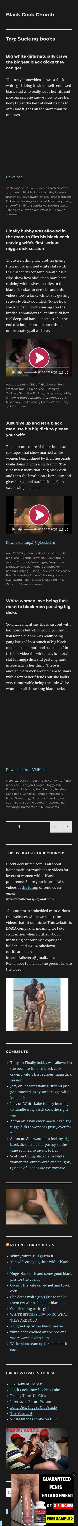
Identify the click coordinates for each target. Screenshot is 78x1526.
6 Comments (50, 807)
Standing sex (55, 798)
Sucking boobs (58, 205)
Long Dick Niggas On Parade (33, 1407)
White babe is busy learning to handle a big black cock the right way (39, 1109)
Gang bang (13, 793)
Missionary (55, 201)
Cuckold (11, 393)
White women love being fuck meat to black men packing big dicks (38, 606)
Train (64, 802)
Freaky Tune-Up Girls (28, 1396)
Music (10, 798)
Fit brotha (12, 201)
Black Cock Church (30, 15)
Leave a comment (33, 584)
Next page (66, 832)
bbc (21, 388)
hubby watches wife (33, 397)
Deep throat (56, 562)
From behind (44, 789)
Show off (11, 205)
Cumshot (23, 562)
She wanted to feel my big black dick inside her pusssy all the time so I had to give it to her (39, 1144)
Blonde (27, 557)
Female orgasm (60, 196)
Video (41, 188)
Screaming (21, 575)
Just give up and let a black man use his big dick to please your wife (37, 429)
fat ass (44, 196)
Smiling (24, 205)
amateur (16, 192)
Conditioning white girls (30, 1309)
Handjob (41, 793)
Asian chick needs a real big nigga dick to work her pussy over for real (40, 1127)
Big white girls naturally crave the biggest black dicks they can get (36, 62)
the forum (30, 887)
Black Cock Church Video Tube (35, 1390)
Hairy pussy (53, 393)
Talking (11, 210)
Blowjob (60, 192)
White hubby (60, 402)
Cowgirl (33, 196)
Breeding (53, 388)
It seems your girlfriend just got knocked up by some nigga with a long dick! (41, 1092)
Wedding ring (53, 579)
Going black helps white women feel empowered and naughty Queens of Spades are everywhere (40, 1162)
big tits (48, 192)
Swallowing (14, 579)
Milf (65, 397)
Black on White (58, 188)
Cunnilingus (38, 562)
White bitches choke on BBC (33, 1419)
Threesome (51, 802)
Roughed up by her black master (36, 1326)
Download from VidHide (26, 770)
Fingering (13, 789)
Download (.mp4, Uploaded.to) (31, 542)
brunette (12, 196)
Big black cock (33, 192)
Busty (23, 196)
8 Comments (18, 406)
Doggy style (14, 566)
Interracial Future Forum (30, 1401)
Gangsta (28, 793)
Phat (25, 402)
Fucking (26, 201)
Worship (45, 210)
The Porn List (21, 1413)
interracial (40, 201)
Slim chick (38, 798)
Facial (27, 566)
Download (14, 177)
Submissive (38, 205)
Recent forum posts (32, 1245)
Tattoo (39, 579)
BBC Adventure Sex (26, 1384)
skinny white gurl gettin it (31, 1256)
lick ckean (47, 571)
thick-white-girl (28, 210)
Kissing (35, 571)
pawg (67, 201)
